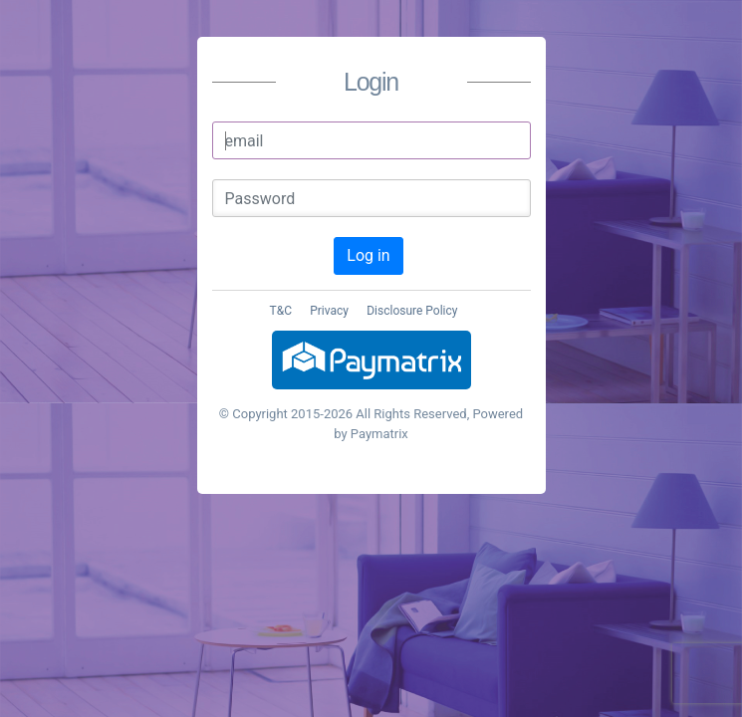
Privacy (329, 311)
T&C (281, 311)
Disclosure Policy (412, 311)
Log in (368, 255)
